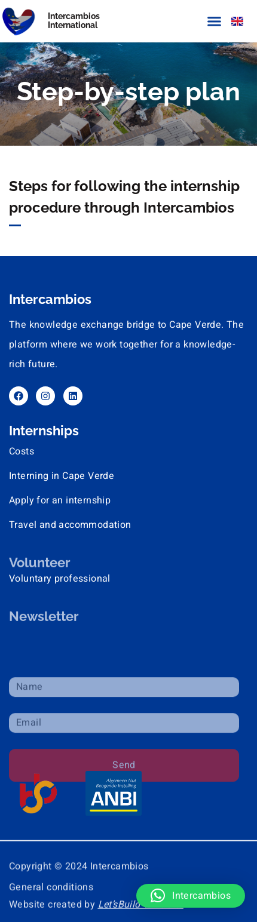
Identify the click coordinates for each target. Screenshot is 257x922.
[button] (214, 21)
